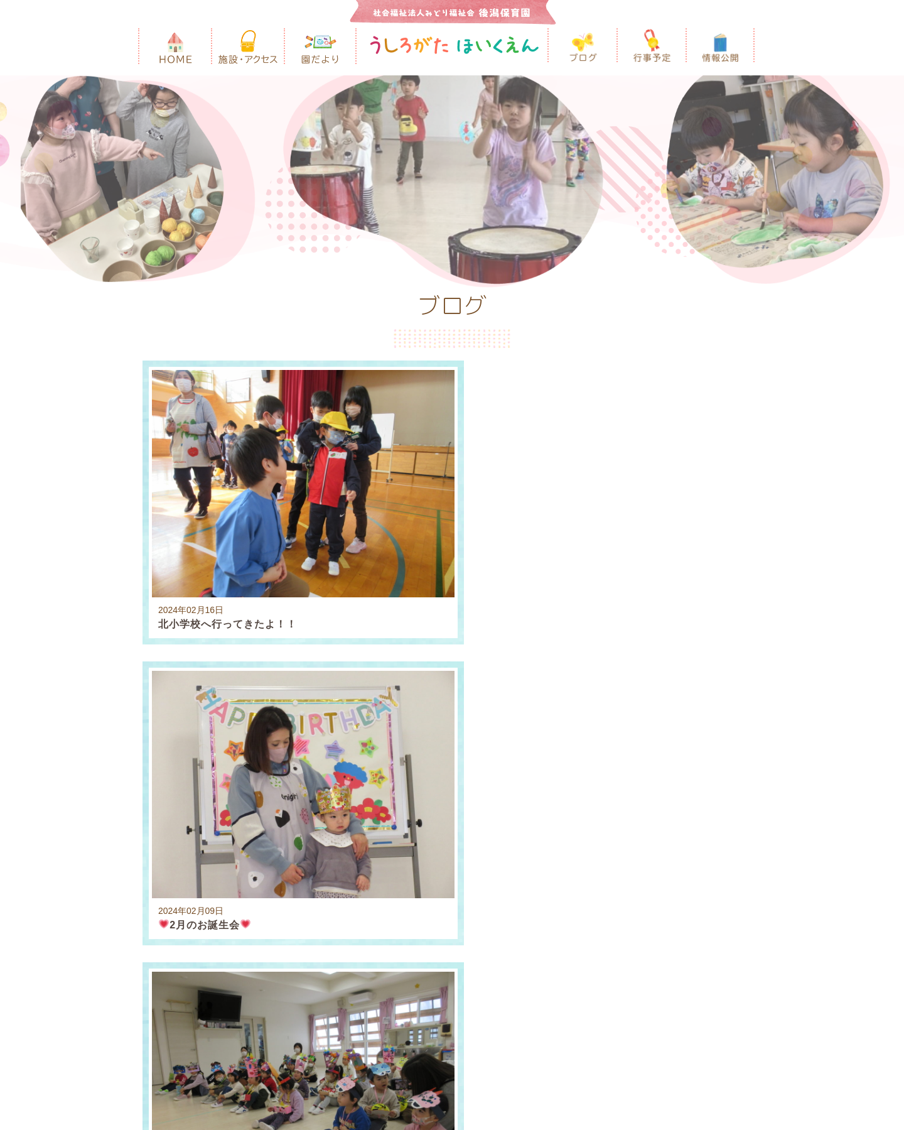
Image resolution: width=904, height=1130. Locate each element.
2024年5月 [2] (324, 717)
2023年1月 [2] (324, 767)
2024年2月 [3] (548, 717)
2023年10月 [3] (257, 742)
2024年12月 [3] (402, 692)
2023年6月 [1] (560, 742)
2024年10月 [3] (562, 692)
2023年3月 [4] (174, 767)
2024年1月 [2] (623, 717)
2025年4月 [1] (709, 666)
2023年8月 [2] (410, 742)
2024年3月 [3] (474, 717)
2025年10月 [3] (407, 666)
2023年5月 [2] (634, 742)
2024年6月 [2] (249, 717)
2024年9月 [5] (640, 692)
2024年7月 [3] (174, 717)
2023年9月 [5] (335, 742)
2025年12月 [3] (326, 666)
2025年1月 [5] (324, 692)
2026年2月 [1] (249, 666)
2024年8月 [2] (715, 692)
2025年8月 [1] (485, 666)
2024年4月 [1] (399, 717)
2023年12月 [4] (700, 717)
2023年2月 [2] (249, 767)
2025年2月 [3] (249, 692)
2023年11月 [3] (177, 742)
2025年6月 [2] (634, 666)
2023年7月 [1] (485, 742)
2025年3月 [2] (174, 692)
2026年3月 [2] (174, 666)
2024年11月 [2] (482, 692)
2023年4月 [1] (709, 742)
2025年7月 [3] (560, 666)
